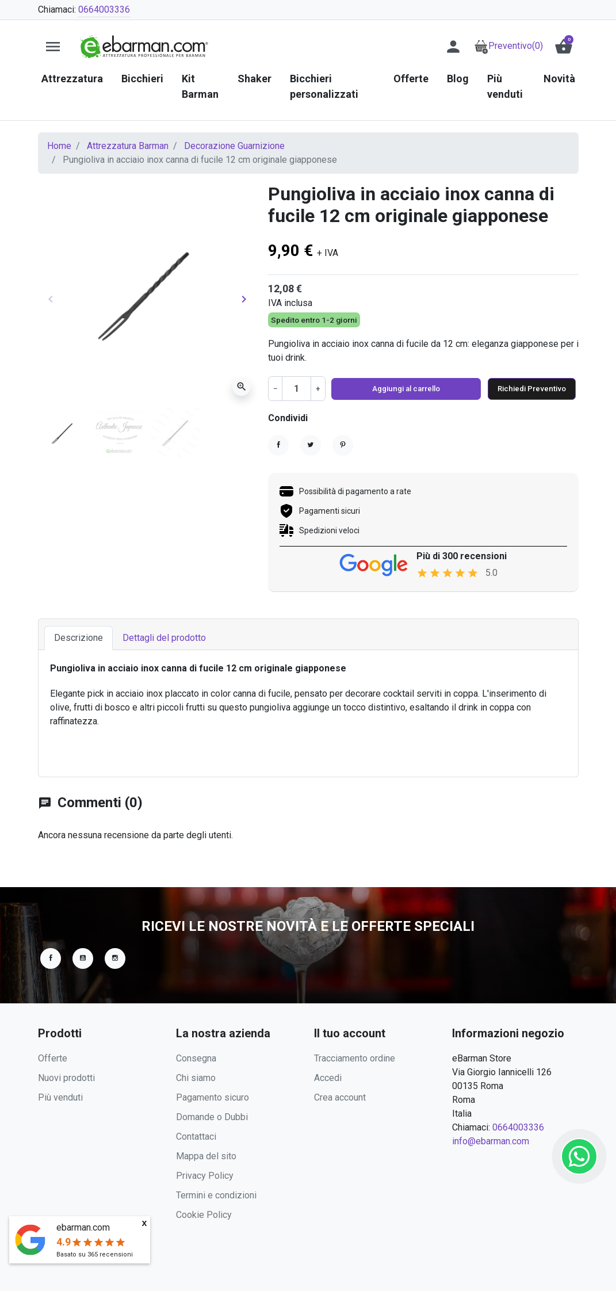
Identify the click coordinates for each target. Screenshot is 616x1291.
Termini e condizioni (216, 1195)
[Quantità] (296, 388)
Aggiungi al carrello (399, 388)
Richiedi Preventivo (525, 388)
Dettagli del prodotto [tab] (164, 640)
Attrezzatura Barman (128, 145)
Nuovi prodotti (66, 1077)
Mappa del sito (206, 1156)
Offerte (52, 1058)
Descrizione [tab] (78, 640)
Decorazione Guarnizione (234, 145)
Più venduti (60, 1097)
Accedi (328, 1077)
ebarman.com (83, 1227)
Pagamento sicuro (212, 1097)
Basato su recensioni (94, 1254)
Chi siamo (196, 1077)
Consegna (196, 1058)
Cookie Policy (204, 1214)
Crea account (340, 1097)
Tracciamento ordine (354, 1058)
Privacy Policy (205, 1175)
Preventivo (508, 45)
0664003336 (104, 9)
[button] (564, 47)
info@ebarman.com (490, 1141)
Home (59, 145)
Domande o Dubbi (212, 1117)
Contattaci (196, 1136)
